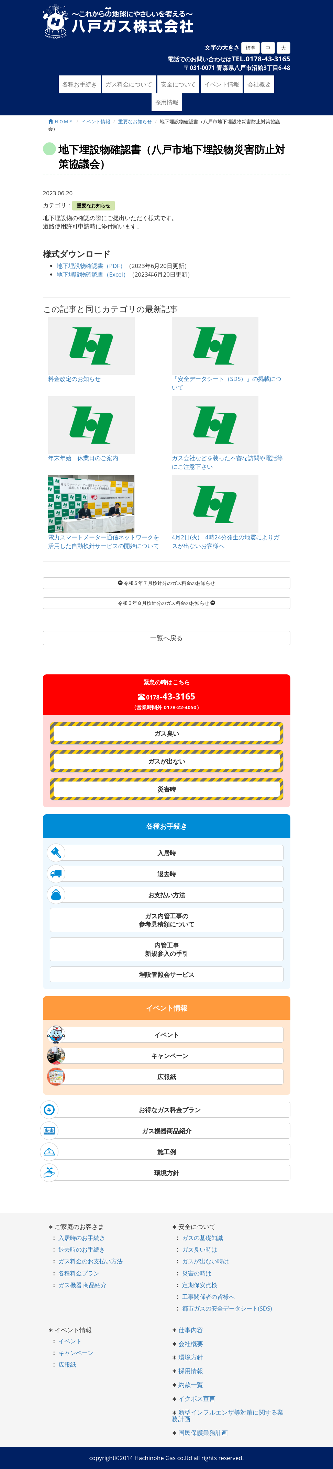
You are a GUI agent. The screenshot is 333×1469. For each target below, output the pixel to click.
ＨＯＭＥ (61, 121)
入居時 (113, 853)
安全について (178, 84)
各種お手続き (79, 84)
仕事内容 (190, 1330)
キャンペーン (119, 1056)
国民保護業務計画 (203, 1432)
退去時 (113, 874)
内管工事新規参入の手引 (166, 949)
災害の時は (196, 1273)
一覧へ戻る (166, 637)
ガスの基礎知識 (202, 1238)
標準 (250, 47)
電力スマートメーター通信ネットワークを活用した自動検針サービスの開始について (103, 541)
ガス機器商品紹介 (117, 1131)
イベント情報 (221, 84)
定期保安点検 (199, 1285)
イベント (114, 1035)
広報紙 (113, 1077)
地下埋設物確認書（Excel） (93, 274)
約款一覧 (190, 1384)
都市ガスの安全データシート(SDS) (227, 1308)
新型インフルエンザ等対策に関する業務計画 (228, 1415)
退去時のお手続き (81, 1249)
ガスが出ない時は (205, 1261)
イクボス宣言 (196, 1398)
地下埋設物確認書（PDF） (91, 266)
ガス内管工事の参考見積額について (167, 920)
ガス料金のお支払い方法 (90, 1261)
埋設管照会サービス (167, 974)
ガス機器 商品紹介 (82, 1285)
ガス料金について (129, 84)
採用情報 (166, 102)
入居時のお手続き (81, 1238)
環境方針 (111, 1173)
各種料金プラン (78, 1273)
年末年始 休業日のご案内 (83, 458)
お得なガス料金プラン (122, 1110)
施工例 (109, 1152)
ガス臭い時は (199, 1249)
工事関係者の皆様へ (208, 1297)
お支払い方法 (117, 895)
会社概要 (259, 84)
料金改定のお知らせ (74, 379)
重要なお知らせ (93, 205)
